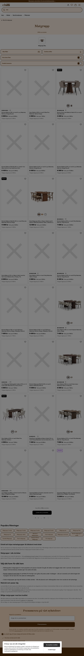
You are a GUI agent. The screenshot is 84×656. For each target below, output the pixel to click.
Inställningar (52, 649)
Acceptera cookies (52, 645)
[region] (32, 647)
